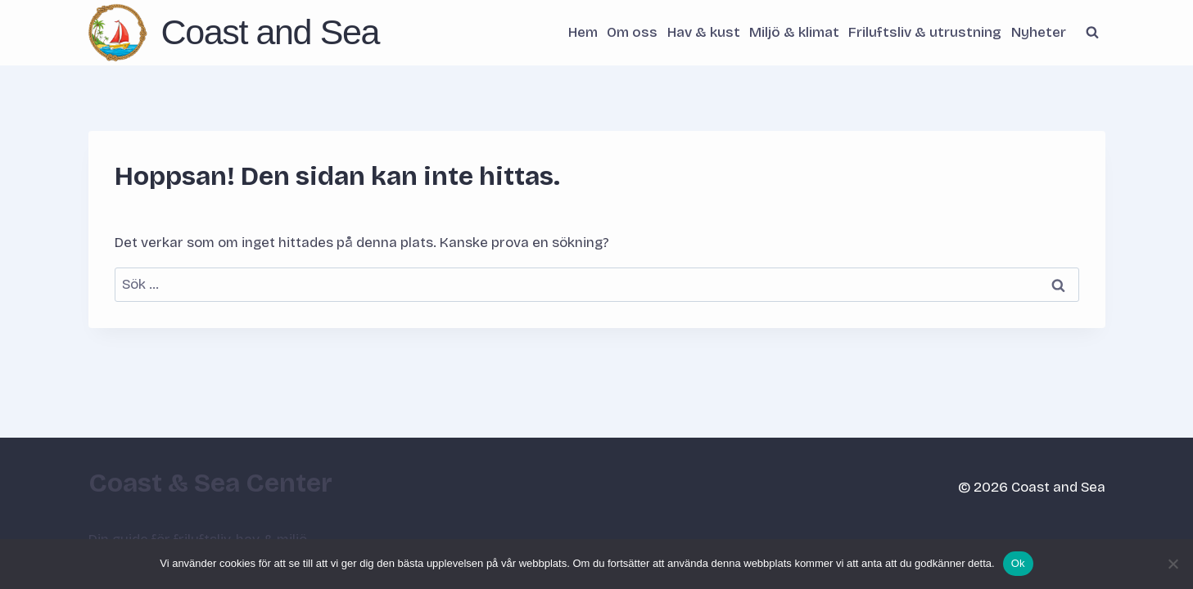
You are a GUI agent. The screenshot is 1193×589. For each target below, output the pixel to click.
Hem (583, 32)
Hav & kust (703, 32)
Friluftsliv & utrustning (924, 32)
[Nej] (1172, 563)
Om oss (632, 32)
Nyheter (1038, 32)
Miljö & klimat (794, 32)
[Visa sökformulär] (1092, 33)
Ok (1018, 563)
